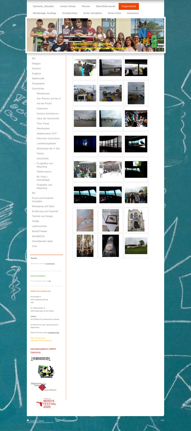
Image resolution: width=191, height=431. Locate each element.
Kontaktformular (53, 332)
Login (162, 420)
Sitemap (41, 420)
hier (49, 281)
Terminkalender (50, 263)
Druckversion (32, 420)
